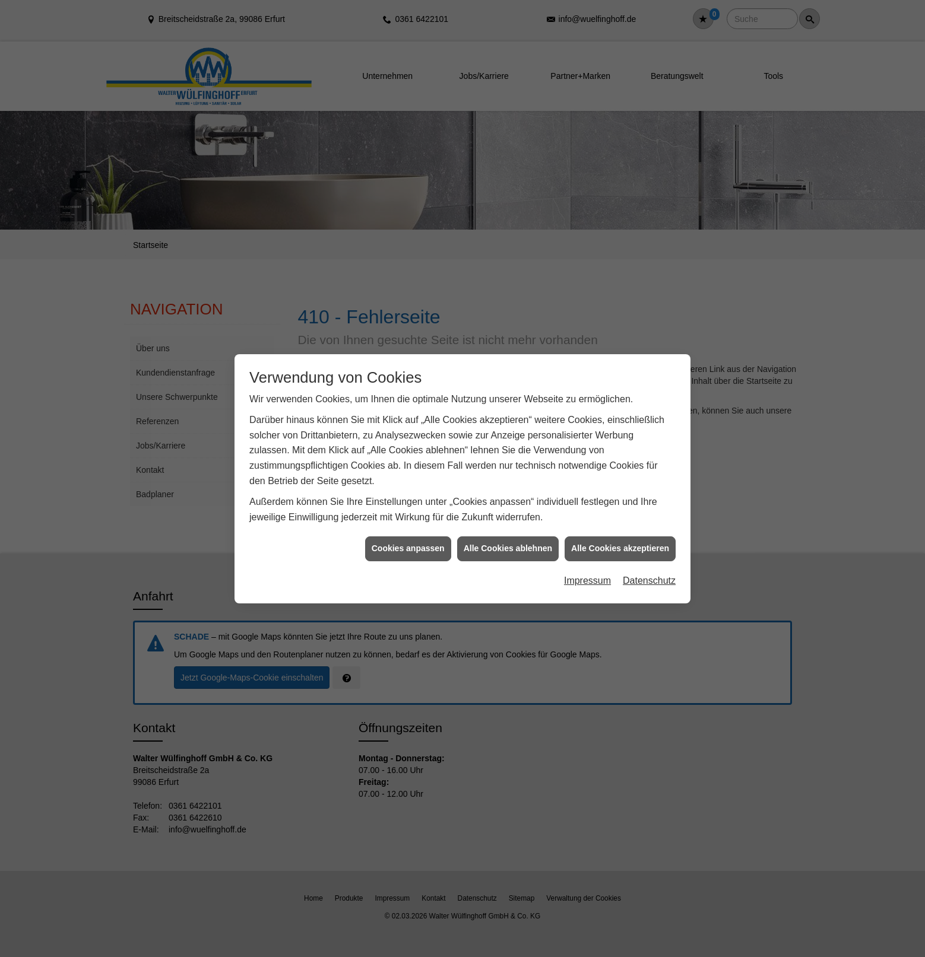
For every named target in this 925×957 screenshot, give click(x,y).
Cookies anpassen (408, 534)
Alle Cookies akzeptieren (620, 534)
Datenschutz (649, 566)
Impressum (587, 566)
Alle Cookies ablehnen (508, 534)
